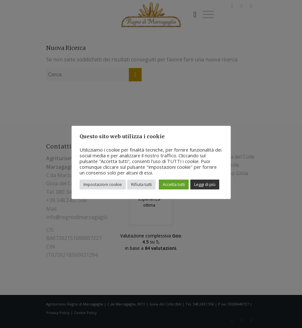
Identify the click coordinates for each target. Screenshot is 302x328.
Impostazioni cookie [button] (102, 184)
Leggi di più (204, 184)
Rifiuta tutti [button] (141, 184)
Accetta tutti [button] (174, 184)
